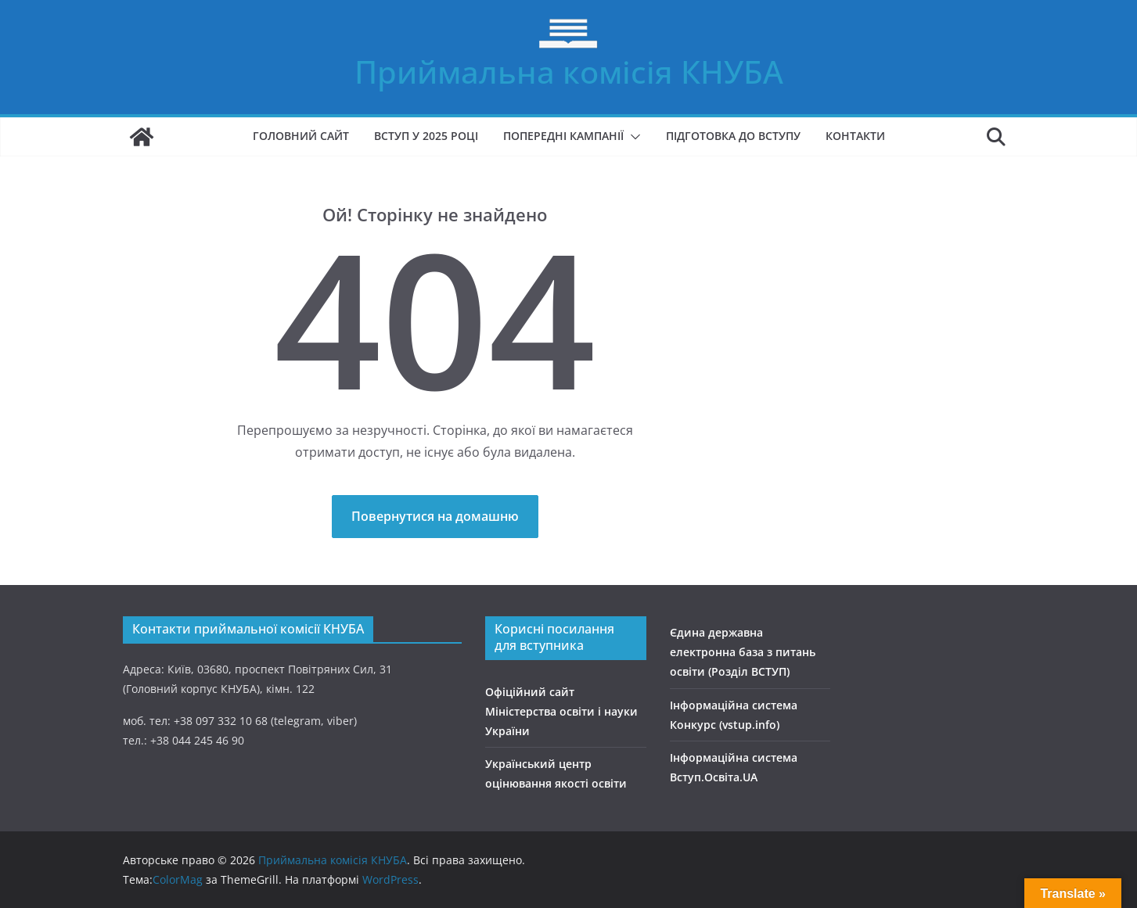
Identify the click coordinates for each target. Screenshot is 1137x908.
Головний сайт (301, 135)
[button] (632, 137)
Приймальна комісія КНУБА (568, 71)
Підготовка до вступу (733, 135)
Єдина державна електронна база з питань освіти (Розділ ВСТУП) (742, 652)
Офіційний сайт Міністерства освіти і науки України (561, 711)
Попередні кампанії (563, 135)
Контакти (855, 135)
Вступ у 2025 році (426, 135)
